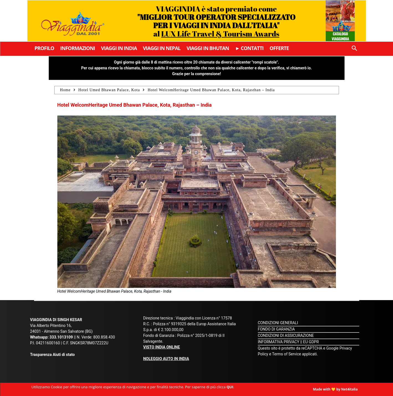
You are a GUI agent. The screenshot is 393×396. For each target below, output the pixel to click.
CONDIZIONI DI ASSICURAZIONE (286, 335)
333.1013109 (61, 337)
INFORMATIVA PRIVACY (278, 342)
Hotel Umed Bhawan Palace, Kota (109, 90)
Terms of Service (286, 354)
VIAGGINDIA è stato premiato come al (216, 21)
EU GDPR (311, 342)
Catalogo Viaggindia (340, 36)
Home (65, 90)
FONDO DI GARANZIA (276, 329)
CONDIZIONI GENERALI (278, 323)
